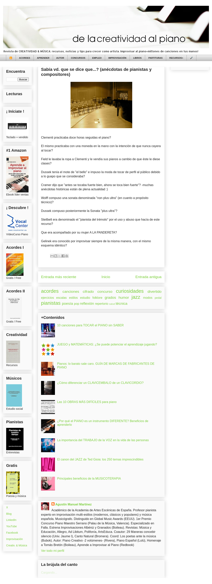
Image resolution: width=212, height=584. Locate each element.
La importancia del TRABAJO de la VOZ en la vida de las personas (103, 440)
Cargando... (49, 572)
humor (124, 297)
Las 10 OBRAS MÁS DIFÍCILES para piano (87, 402)
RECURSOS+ (176, 58)
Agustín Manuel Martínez (73, 504)
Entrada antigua (148, 277)
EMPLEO (97, 58)
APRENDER (43, 58)
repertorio (101, 303)
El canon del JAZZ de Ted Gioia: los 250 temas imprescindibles (100, 459)
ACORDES (24, 58)
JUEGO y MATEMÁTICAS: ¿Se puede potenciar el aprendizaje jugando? (107, 344)
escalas (61, 297)
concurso (104, 291)
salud (112, 303)
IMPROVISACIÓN (117, 58)
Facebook (12, 532)
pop (76, 303)
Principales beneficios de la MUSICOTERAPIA (89, 478)
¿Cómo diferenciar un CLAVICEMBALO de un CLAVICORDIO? (100, 382)
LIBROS (137, 58)
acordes (50, 291)
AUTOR (60, 58)
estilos (73, 297)
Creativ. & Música (16, 545)
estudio (85, 297)
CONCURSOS (78, 58)
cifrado (88, 291)
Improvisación (14, 539)
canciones (70, 291)
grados (110, 297)
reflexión (87, 303)
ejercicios (47, 297)
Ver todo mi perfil (52, 550)
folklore (97, 297)
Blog (9, 513)
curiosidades (130, 291)
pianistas (51, 303)
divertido (154, 291)
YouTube (11, 526)
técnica (121, 303)
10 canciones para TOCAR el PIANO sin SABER (90, 325)
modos (147, 297)
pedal (158, 297)
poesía (67, 303)
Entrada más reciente (58, 277)
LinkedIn (11, 519)
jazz (135, 297)
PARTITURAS (155, 58)
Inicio (106, 277)
